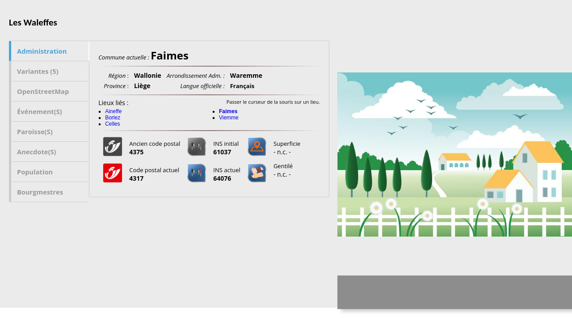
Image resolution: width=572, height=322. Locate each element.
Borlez (112, 117)
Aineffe (113, 111)
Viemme (229, 117)
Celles (112, 124)
